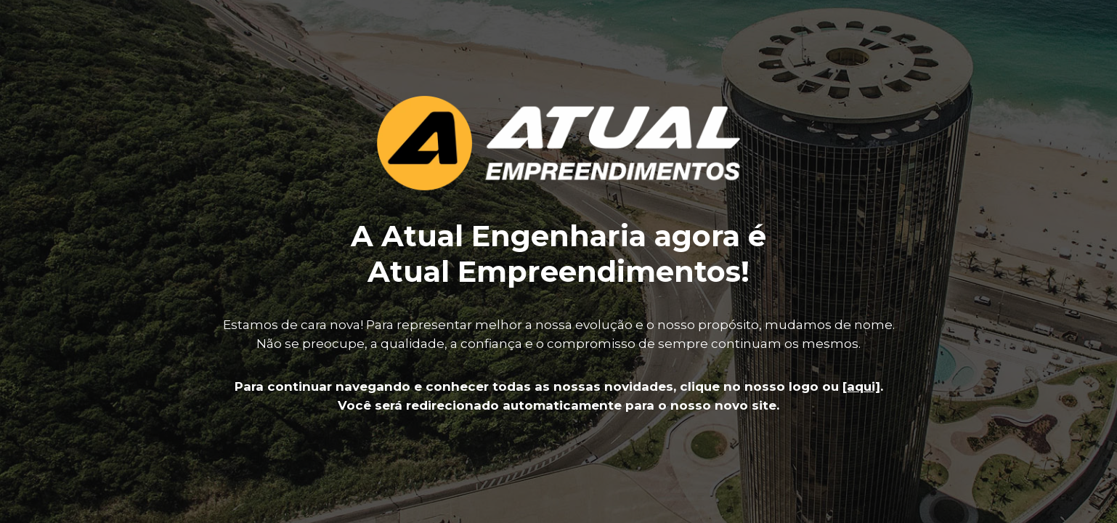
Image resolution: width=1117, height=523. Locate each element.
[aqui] (861, 386)
